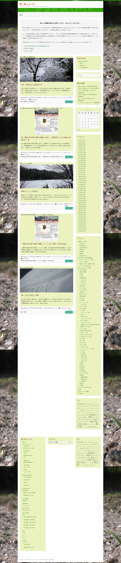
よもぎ (82, 284)
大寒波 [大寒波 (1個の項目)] (80, 417)
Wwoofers (81, 255)
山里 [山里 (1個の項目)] (96, 417)
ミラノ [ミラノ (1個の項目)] (82, 412)
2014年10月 (81, 229)
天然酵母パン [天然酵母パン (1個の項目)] (85, 417)
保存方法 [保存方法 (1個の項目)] (87, 415)
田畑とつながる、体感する (50, 97)
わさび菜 (81, 371)
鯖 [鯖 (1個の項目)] (97, 426)
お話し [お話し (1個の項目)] (94, 403)
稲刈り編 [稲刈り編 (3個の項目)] (82, 424)
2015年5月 (80, 215)
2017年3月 (80, 170)
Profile (81, 63)
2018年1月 (80, 150)
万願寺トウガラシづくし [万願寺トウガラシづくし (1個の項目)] (93, 412)
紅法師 (81, 367)
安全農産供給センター (44, 46)
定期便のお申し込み (28, 547)
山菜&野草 (82, 278)
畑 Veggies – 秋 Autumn (29, 525)
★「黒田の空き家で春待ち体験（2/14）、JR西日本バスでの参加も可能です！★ (46, 139)
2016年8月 (80, 184)
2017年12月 (81, 152)
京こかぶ (83, 359)
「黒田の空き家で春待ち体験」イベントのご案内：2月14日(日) (43, 244)
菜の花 (81, 286)
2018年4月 (80, 146)
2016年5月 (80, 190)
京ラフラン (82, 290)
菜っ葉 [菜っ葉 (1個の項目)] (93, 424)
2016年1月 (80, 198)
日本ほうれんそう (85, 336)
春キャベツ (82, 294)
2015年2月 (80, 221)
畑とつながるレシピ (83, 267)
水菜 (80, 365)
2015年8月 (80, 208)
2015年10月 (81, 204)
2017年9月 (80, 158)
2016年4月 (80, 192)
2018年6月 (80, 142)
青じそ (81, 338)
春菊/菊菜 (81, 296)
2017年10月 (81, 156)
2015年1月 (80, 223)
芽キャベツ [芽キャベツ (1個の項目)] (89, 424)
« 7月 (78, 129)
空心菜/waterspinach (84, 330)
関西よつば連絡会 (29, 48)
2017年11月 (81, 154)
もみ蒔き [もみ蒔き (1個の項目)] (80, 406)
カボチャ (81, 344)
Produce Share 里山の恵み (39, 10)
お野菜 (45, 308)
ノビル (82, 280)
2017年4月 (80, 168)
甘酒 (80, 385)
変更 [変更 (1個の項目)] (97, 453)
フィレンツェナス (85, 318)
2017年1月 (80, 174)
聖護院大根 (83, 377)
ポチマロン (83, 346)
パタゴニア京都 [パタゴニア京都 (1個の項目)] (89, 408)
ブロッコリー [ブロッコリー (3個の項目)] (85, 410)
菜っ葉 (81, 300)
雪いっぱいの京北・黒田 (30, 295)
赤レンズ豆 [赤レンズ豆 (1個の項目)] (85, 426)
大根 (80, 375)
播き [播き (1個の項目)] (97, 455)
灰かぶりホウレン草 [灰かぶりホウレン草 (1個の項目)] (81, 421)
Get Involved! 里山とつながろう (65, 10)
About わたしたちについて (29, 10)
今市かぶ (83, 361)
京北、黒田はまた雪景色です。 (32, 85)
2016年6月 (80, 188)
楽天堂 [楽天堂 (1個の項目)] (82, 419)
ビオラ (82, 304)
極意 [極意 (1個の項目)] (79, 419)
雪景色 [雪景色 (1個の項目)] (94, 426)
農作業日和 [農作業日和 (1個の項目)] (90, 426)
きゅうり (81, 308)
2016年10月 (81, 180)
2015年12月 (81, 200)
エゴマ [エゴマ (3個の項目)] (94, 406)
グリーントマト (84, 312)
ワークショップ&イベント (63, 97)
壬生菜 (81, 369)
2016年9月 (80, 182)
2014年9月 (80, 231)
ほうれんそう (82, 332)
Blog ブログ (72, 10)
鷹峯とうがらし (84, 326)
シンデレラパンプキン (86, 348)
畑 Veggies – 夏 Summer (30, 522)
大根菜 (82, 381)
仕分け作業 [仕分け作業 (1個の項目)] (82, 415)
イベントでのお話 (83, 265)
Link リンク (85, 10)
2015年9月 (80, 206)
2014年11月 (81, 227)
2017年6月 (80, 164)
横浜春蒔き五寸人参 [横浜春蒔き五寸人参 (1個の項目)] (89, 419)
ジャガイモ (82, 306)
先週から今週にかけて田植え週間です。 (88, 94)
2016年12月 (81, 176)
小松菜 (81, 292)
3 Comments (25, 258)
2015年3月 (80, 219)
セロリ (81, 298)
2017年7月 (80, 162)
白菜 (80, 363)
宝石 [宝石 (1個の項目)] (94, 417)
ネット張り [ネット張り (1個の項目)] (83, 408)
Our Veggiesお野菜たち (47, 10)
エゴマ (81, 340)
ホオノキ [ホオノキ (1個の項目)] (94, 410)
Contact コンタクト (90, 10)
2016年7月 (80, 186)
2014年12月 (81, 225)
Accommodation (83, 67)
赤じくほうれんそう (86, 334)
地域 (80, 251)
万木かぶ (83, 357)
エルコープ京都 (28, 51)
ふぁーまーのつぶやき (83, 387)
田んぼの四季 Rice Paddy (30, 517)
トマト (81, 310)
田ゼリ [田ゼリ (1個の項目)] (87, 421)
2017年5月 (80, 166)
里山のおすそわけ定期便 (84, 257)
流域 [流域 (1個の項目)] (98, 419)
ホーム (21, 9)
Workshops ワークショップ (55, 10)
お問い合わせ (27, 544)
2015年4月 (80, 217)
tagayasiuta (25, 97)
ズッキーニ (82, 328)
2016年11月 (81, 178)
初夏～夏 (81, 272)
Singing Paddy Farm (83, 61)
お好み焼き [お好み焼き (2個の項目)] (81, 404)
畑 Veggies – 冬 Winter (29, 527)
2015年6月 (80, 212)
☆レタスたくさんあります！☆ (86, 102)
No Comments (34, 99)
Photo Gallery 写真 (78, 10)
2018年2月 (80, 148)
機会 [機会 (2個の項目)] (95, 419)
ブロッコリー (82, 373)
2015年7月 (80, 210)
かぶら (81, 352)
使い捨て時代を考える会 (30, 46)
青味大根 (83, 379)
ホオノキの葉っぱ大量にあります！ (87, 98)
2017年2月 (80, 172)
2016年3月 (80, 194)
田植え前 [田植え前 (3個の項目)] (93, 422)
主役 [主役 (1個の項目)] (78, 415)
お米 (80, 243)
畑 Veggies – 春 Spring (29, 519)
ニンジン (81, 288)
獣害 (80, 253)
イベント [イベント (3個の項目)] (87, 406)
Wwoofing (81, 65)
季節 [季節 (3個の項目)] (90, 417)
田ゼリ (82, 282)
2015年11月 (81, 202)
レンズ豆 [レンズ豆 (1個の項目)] (86, 412)
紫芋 (80, 383)
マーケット (82, 261)
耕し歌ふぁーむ (27, 4)
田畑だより (41, 97)
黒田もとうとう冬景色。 (30, 191)
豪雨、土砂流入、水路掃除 (84, 86)
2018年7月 (80, 140)
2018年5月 (80, 144)
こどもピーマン (84, 322)
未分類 (80, 393)
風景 (70, 97)
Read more (69, 101)
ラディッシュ (82, 302)
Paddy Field (26, 479)
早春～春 (81, 269)
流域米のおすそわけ (28, 495)
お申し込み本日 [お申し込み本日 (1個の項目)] (88, 403)
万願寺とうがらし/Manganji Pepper (89, 324)
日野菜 (82, 354)
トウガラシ (82, 320)
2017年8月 (80, 160)
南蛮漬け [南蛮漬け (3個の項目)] (93, 415)
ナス (80, 314)
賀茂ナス (83, 316)
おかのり (81, 342)
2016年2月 (80, 196)
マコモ (81, 350)
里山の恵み (82, 247)
